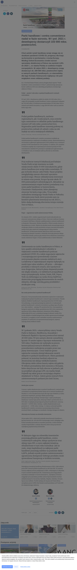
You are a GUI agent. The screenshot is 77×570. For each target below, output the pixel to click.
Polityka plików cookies (25, 566)
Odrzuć (16, 566)
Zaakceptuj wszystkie (7, 566)
